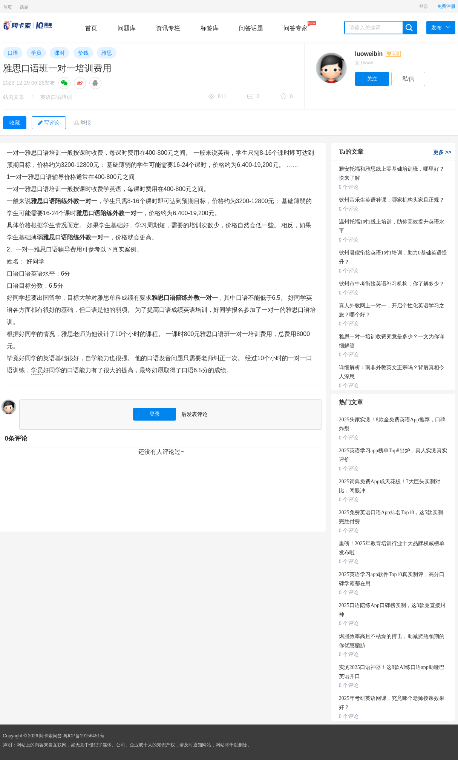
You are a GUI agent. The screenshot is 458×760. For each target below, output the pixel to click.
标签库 (210, 28)
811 (217, 96)
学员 (36, 53)
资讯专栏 (168, 28)
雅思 (106, 53)
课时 (59, 53)
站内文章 (13, 97)
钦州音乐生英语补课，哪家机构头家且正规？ (391, 200)
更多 (442, 152)
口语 (13, 53)
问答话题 (251, 28)
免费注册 (446, 6)
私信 (408, 79)
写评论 (49, 123)
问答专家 (295, 26)
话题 (24, 7)
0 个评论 (349, 187)
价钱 (83, 53)
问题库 (127, 28)
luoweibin (378, 54)
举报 (85, 122)
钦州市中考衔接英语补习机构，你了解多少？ (391, 284)
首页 (7, 7)
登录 (423, 6)
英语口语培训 (56, 97)
